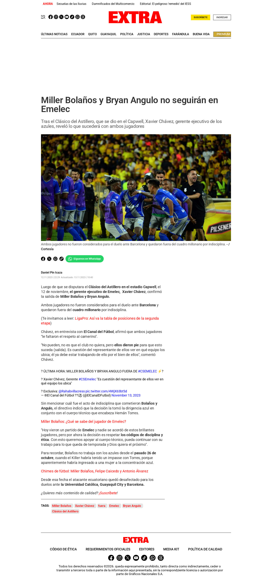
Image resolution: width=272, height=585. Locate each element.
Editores (146, 549)
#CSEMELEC (147, 371)
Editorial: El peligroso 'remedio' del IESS (165, 4)
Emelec (114, 506)
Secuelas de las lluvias (71, 4)
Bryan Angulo (132, 506)
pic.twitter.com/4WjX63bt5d (106, 391)
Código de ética (63, 549)
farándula (180, 34)
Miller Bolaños (61, 506)
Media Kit (171, 549)
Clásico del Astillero (65, 511)
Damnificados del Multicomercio (113, 4)
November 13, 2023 (126, 395)
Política (126, 34)
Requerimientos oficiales (108, 549)
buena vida (201, 34)
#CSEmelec (87, 379)
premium (223, 34)
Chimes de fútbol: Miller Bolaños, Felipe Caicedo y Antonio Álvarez (94, 471)
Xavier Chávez (84, 506)
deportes (161, 34)
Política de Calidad (205, 549)
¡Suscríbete (108, 493)
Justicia (143, 34)
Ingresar (222, 17)
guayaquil (109, 34)
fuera (101, 506)
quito (92, 34)
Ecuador (77, 34)
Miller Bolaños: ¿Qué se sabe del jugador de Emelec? (83, 421)
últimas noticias (54, 34)
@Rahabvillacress (72, 391)
